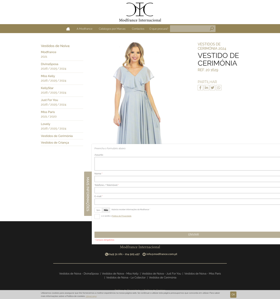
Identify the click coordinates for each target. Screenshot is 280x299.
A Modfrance (84, 28)
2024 (63, 68)
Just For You (49, 100)
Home (68, 28)
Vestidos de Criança (55, 142)
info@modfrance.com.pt (161, 254)
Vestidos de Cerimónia (57, 136)
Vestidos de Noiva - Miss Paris (202, 273)
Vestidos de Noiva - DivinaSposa (79, 273)
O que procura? (158, 28)
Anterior (120, 202)
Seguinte (159, 202)
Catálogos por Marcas (112, 28)
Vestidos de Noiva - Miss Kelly (120, 273)
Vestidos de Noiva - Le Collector (126, 277)
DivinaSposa (49, 64)
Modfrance (48, 52)
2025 (53, 68)
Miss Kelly (48, 76)
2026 (44, 68)
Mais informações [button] (276, 147)
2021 (44, 56)
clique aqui (91, 296)
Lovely (45, 124)
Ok (233, 294)
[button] (79, 52)
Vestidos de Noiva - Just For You (161, 273)
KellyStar (47, 88)
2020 (53, 116)
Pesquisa (212, 28)
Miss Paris (48, 112)
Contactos (138, 28)
